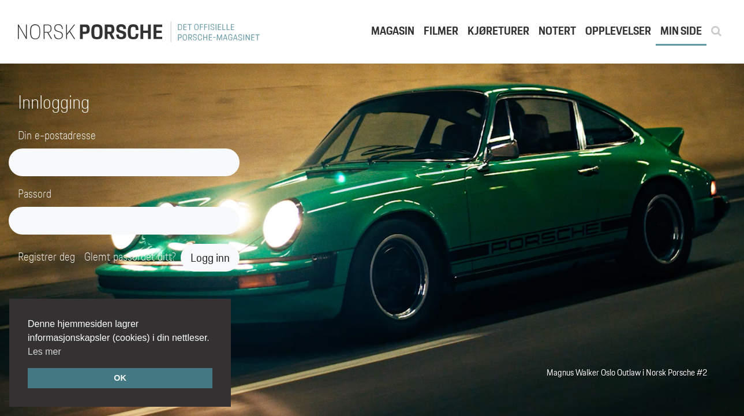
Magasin (392, 30)
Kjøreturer (498, 30)
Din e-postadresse (57, 135)
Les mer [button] (44, 351)
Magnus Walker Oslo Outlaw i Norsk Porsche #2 (627, 372)
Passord (34, 193)
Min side (681, 30)
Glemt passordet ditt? (130, 256)
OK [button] (120, 377)
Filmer (441, 30)
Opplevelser (618, 30)
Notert (557, 30)
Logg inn (210, 257)
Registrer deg (46, 256)
